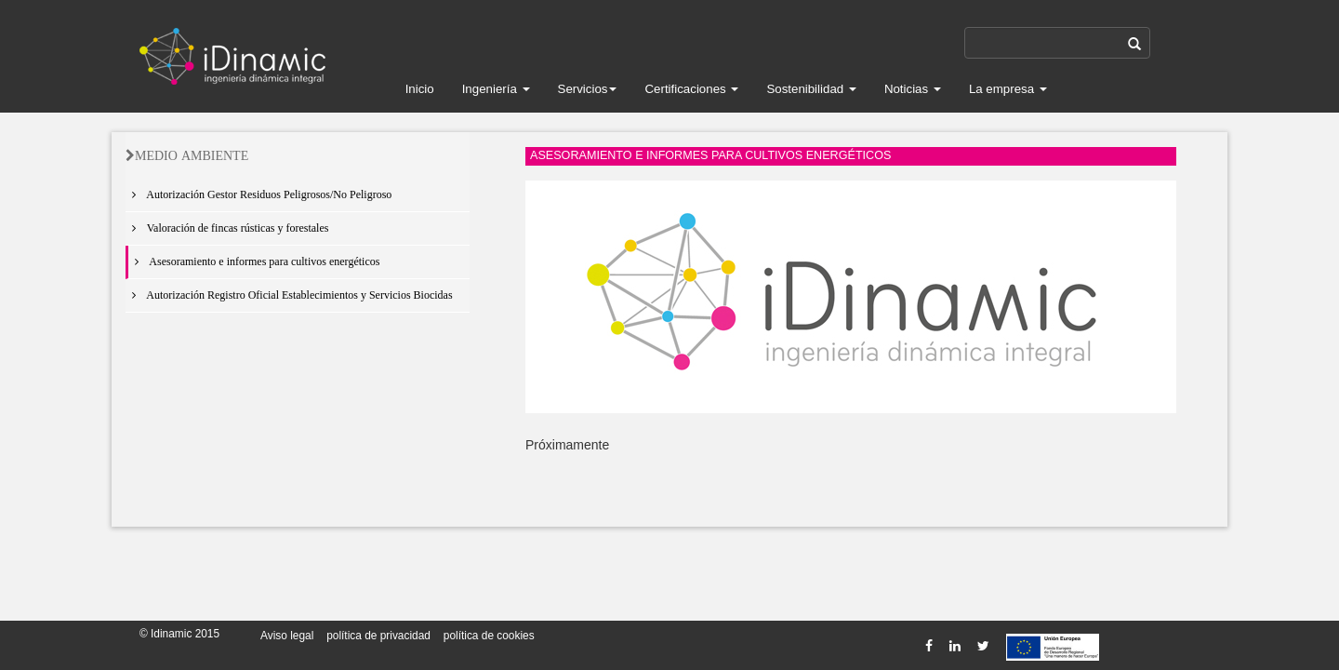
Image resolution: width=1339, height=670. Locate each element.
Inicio (419, 89)
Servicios (587, 89)
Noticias (912, 89)
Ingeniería (496, 89)
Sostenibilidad (811, 89)
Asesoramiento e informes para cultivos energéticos (253, 261)
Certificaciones (691, 89)
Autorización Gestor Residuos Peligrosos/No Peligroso (258, 194)
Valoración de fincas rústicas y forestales (227, 227)
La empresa (1008, 89)
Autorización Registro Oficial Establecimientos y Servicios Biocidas (289, 295)
